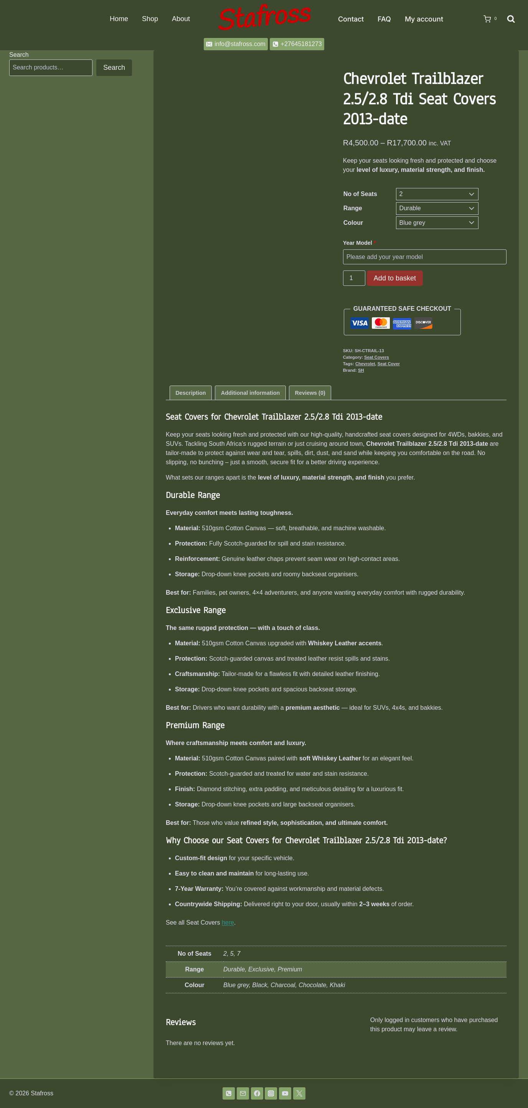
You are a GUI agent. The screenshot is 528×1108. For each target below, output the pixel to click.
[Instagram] (271, 1093)
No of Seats (360, 194)
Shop (150, 19)
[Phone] (229, 1093)
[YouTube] (285, 1093)
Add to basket (395, 278)
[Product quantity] (354, 278)
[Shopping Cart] (488, 19)
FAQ (384, 19)
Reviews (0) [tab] (310, 393)
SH (361, 370)
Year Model (360, 243)
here (228, 922)
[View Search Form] (511, 19)
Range (352, 208)
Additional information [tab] (250, 393)
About (181, 19)
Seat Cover (389, 363)
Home (119, 19)
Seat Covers (376, 357)
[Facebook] (257, 1093)
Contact (351, 19)
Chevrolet (365, 363)
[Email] (243, 1093)
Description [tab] (190, 393)
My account (424, 19)
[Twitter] (299, 1093)
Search (19, 54)
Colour (353, 222)
